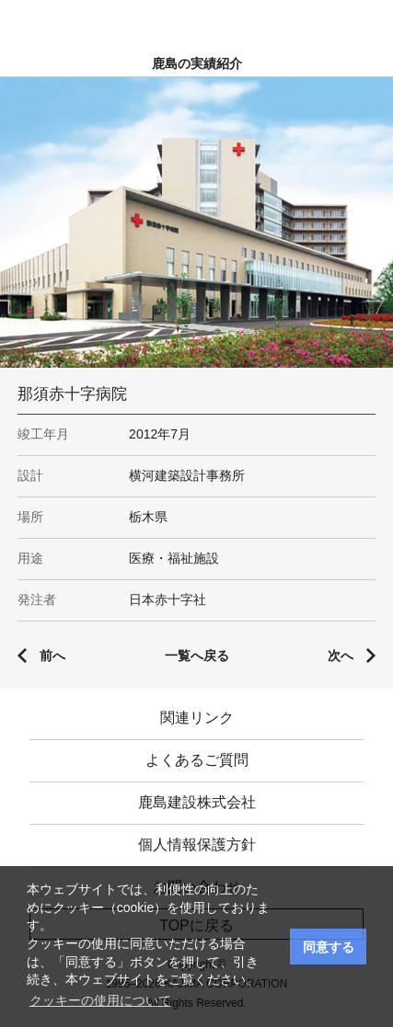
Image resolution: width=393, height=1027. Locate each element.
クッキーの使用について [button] (100, 1000)
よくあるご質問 (197, 760)
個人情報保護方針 (197, 844)
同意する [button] (328, 947)
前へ (52, 655)
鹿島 (196, 19)
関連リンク (197, 717)
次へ (340, 655)
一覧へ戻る (197, 655)
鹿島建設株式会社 (197, 802)
